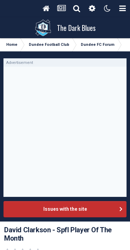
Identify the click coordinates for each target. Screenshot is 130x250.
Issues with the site (65, 209)
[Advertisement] (65, 132)
